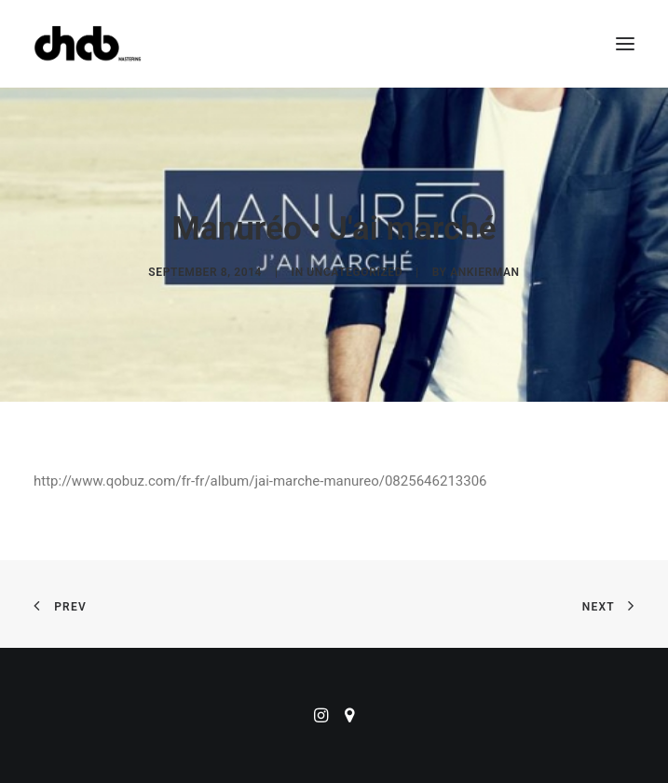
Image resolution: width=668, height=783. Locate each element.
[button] (625, 44)
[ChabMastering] (88, 43)
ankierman (484, 272)
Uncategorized (354, 272)
